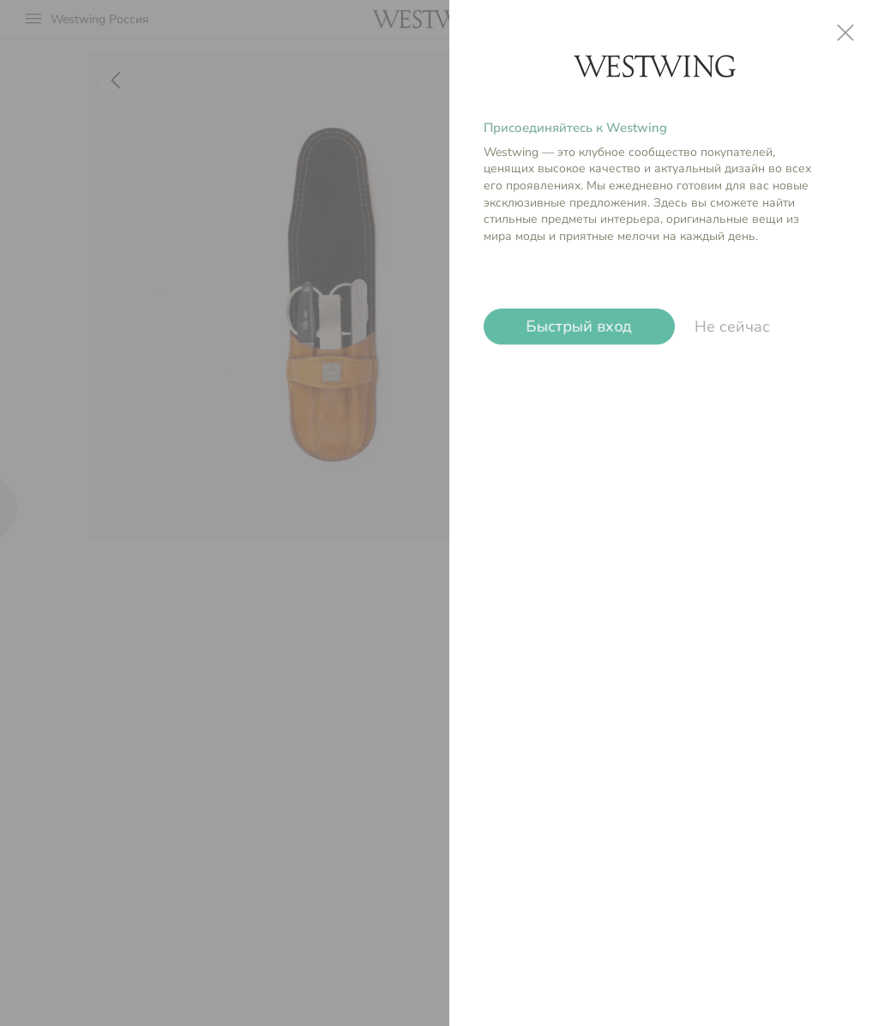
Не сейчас (732, 326)
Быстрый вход (579, 326)
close (845, 32)
